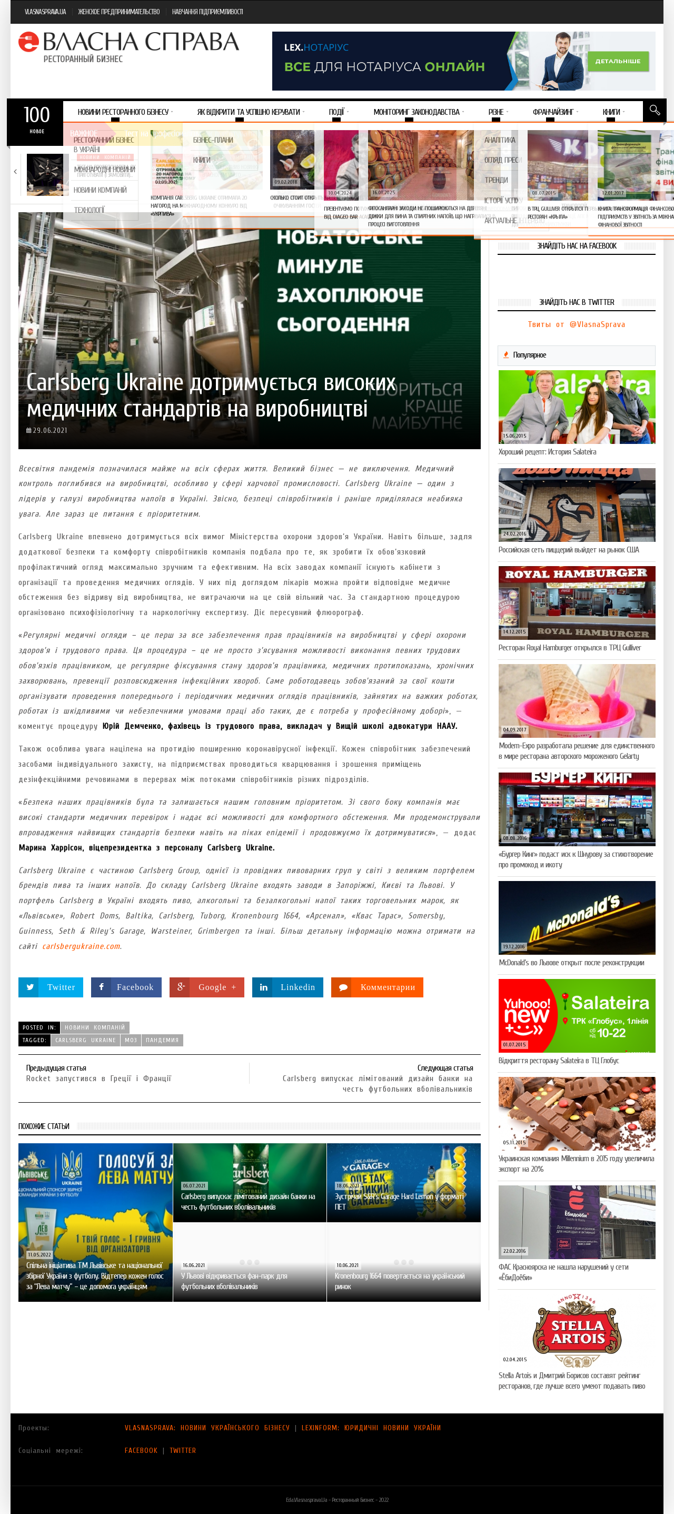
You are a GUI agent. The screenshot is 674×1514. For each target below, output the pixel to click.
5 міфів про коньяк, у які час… (610, 167)
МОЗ (131, 1040)
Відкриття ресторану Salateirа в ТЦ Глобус (559, 1060)
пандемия (162, 1040)
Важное (83, 133)
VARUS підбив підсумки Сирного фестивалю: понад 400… (357, 175)
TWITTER (183, 1450)
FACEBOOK (141, 1450)
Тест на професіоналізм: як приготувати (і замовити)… (106, 171)
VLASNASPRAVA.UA (45, 12)
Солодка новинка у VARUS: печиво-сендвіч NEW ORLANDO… (486, 171)
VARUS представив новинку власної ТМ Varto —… (230, 171)
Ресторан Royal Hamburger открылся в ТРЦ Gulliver (570, 647)
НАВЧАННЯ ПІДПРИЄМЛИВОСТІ (207, 12)
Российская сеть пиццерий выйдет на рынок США (569, 550)
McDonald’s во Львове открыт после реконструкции (571, 962)
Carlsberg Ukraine (85, 1040)
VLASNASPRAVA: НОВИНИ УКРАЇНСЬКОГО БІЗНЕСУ (207, 1427)
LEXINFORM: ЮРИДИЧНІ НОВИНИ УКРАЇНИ (371, 1427)
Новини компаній (105, 157)
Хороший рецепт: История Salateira (547, 452)
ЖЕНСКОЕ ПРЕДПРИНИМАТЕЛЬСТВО (119, 12)
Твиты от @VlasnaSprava (577, 324)
